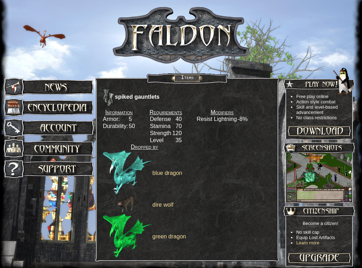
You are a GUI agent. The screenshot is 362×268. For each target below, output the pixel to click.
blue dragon (167, 173)
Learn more (307, 242)
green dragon (169, 236)
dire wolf (163, 205)
